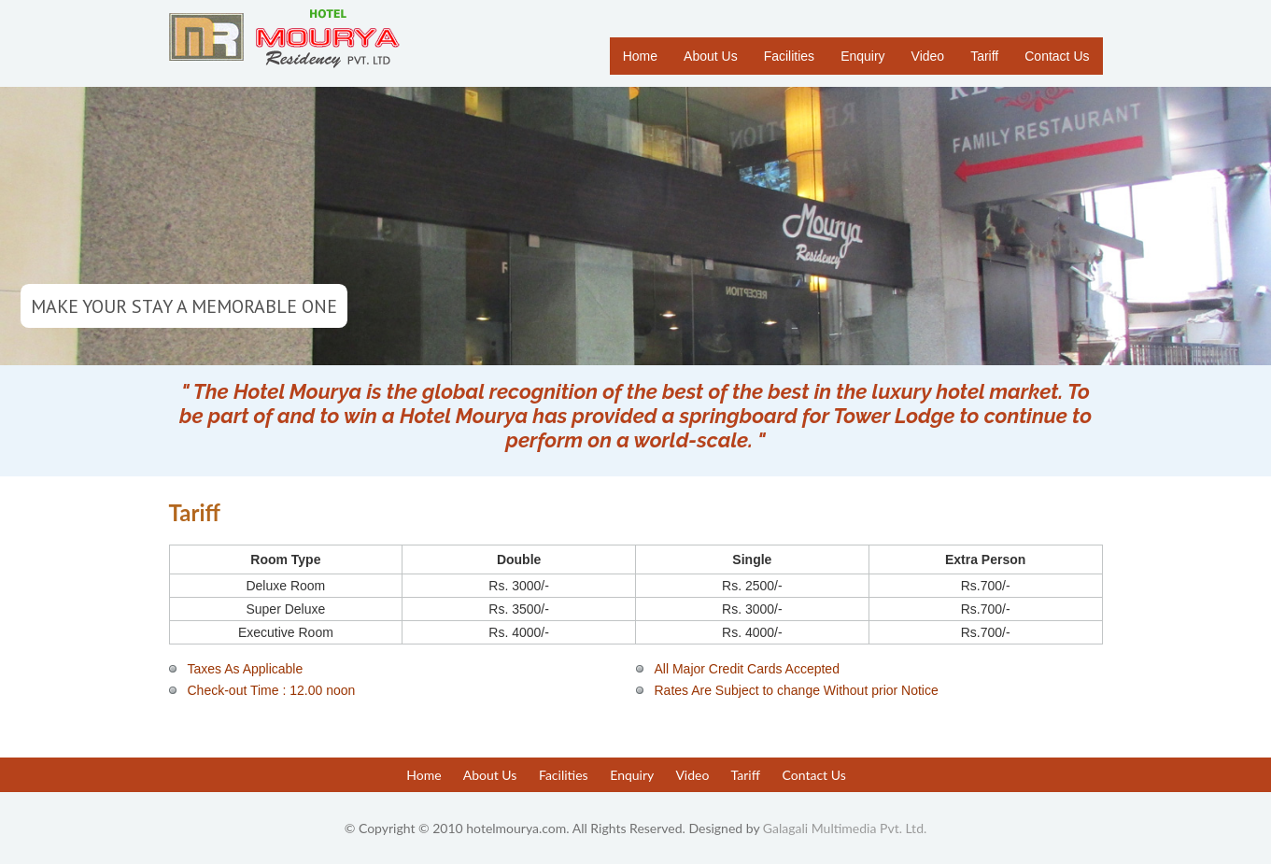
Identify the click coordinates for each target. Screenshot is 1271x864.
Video (928, 56)
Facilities (789, 56)
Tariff (984, 56)
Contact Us (1056, 56)
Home (640, 56)
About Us (711, 56)
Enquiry (862, 56)
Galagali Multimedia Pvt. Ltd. (844, 828)
